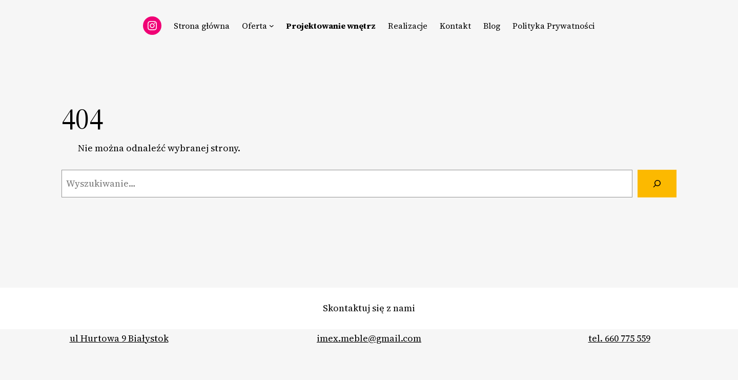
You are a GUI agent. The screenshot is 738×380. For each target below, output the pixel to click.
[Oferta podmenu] (271, 25)
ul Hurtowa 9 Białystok (119, 338)
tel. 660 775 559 (619, 338)
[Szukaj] (657, 183)
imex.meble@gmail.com (369, 338)
